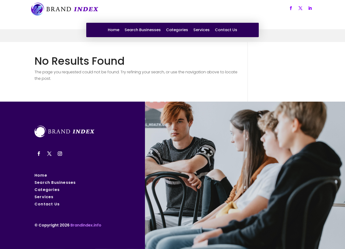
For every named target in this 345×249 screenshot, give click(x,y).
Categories (177, 30)
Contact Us (226, 30)
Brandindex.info (85, 225)
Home (113, 30)
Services (201, 30)
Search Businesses (143, 30)
